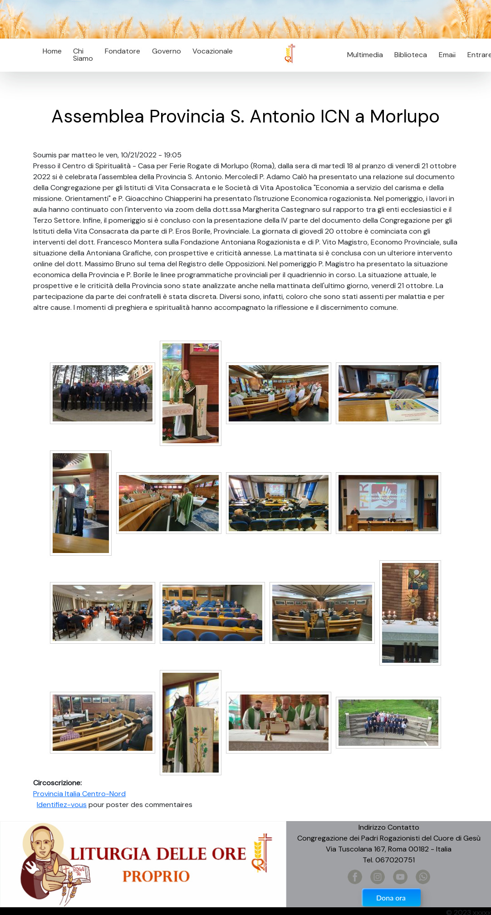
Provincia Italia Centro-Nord (79, 793)
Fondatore (122, 51)
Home (52, 51)
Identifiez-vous (62, 804)
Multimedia (365, 54)
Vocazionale (212, 51)
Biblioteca (410, 54)
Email (444, 54)
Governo (166, 51)
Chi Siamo (83, 54)
